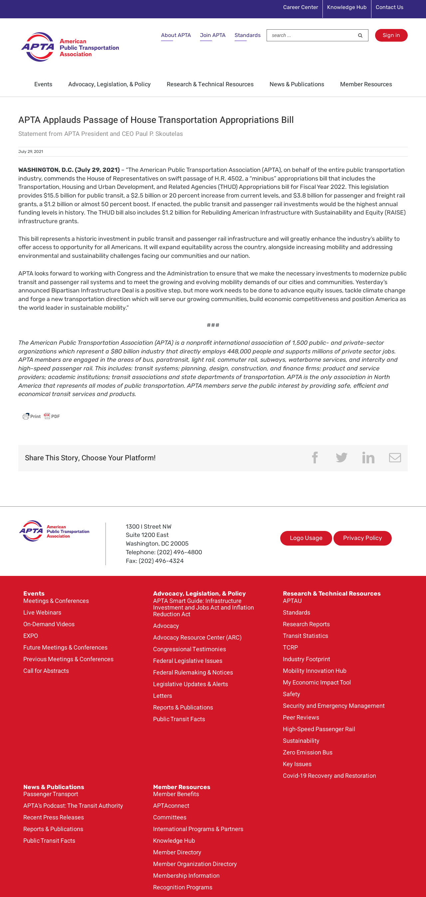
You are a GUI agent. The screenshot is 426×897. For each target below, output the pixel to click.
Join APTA (213, 35)
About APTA (176, 35)
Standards (248, 35)
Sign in (391, 35)
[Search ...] (310, 35)
